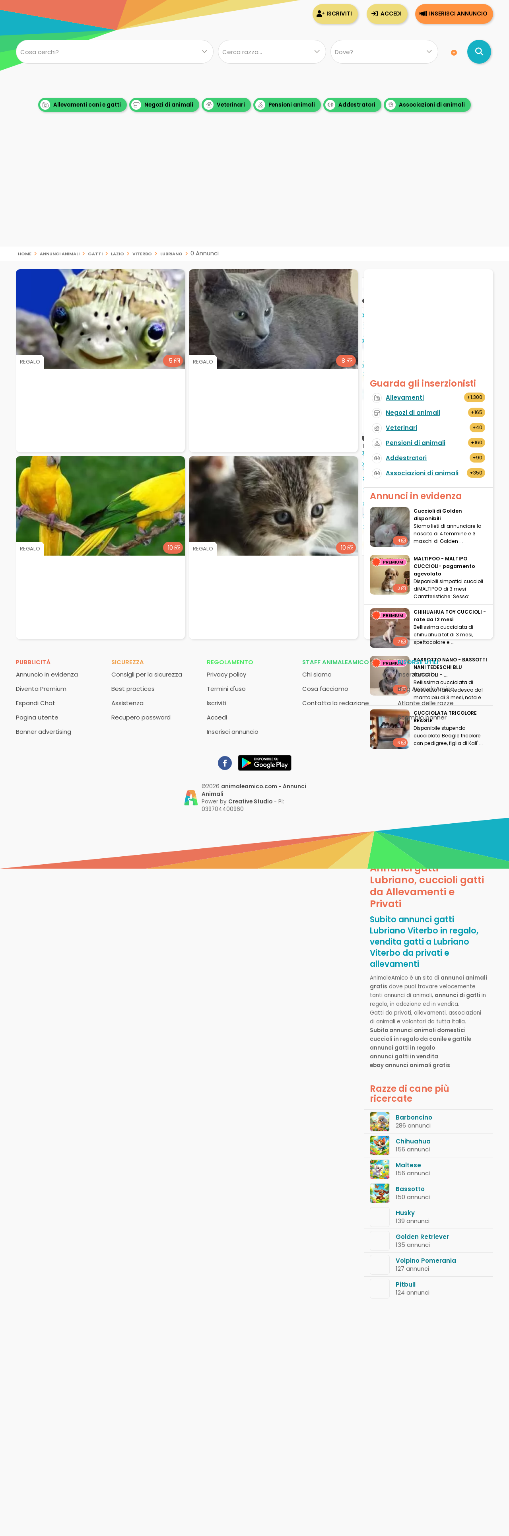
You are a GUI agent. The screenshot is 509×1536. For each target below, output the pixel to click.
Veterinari (224, 105)
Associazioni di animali (425, 105)
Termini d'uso (226, 688)
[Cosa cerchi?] (115, 52)
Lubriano (171, 253)
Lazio (117, 253)
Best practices (133, 688)
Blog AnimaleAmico (426, 688)
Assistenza (127, 703)
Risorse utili (418, 662)
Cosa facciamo (325, 688)
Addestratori (350, 105)
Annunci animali (60, 253)
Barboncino (414, 1117)
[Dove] (384, 52)
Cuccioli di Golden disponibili (438, 514)
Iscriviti (339, 13)
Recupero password (141, 717)
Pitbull (406, 1284)
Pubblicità (33, 662)
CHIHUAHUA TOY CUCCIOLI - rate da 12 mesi (450, 616)
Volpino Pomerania (426, 1260)
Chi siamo (317, 674)
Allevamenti (405, 397)
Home (24, 253)
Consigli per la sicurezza (146, 674)
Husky (405, 1213)
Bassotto (410, 1189)
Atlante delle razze (426, 703)
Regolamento (230, 662)
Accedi (391, 13)
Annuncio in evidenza (47, 674)
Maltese (408, 1165)
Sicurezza (127, 662)
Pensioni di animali (415, 443)
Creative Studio (250, 801)
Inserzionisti (415, 674)
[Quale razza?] (272, 52)
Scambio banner (422, 717)
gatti (95, 253)
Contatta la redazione (335, 703)
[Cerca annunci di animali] (479, 52)
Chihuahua (413, 1141)
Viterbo (142, 253)
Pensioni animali (285, 105)
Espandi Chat (35, 703)
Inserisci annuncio (458, 13)
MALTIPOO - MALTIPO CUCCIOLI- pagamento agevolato (444, 566)
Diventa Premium (41, 688)
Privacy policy (226, 674)
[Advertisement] (254, 191)
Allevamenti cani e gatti (80, 105)
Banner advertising (43, 731)
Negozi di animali (162, 105)
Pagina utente (37, 717)
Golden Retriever (422, 1237)
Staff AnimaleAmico (335, 662)
